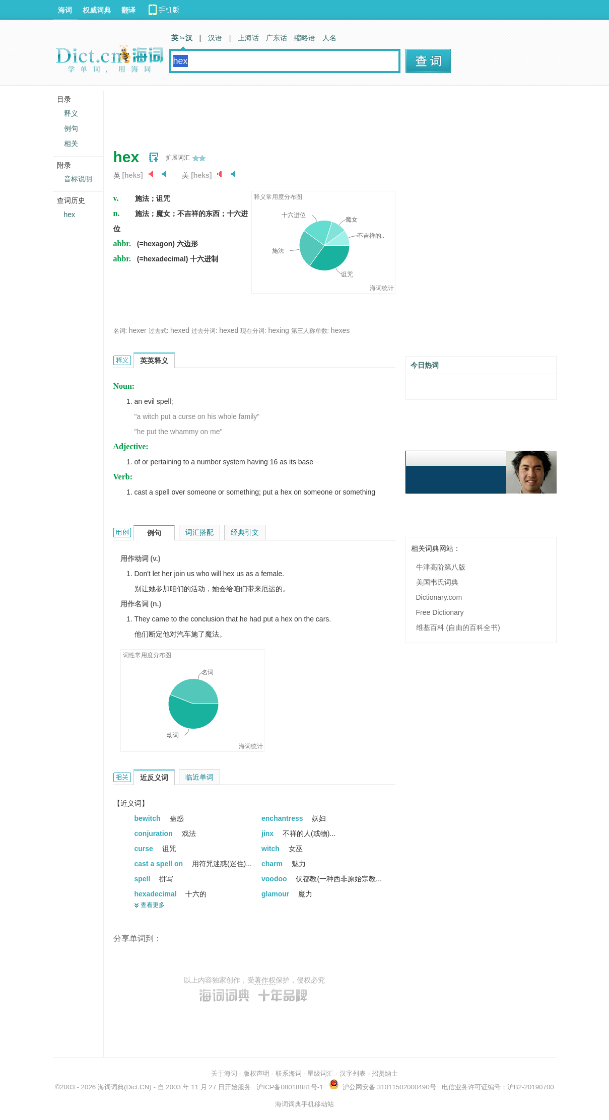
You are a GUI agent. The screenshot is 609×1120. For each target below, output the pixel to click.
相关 (71, 143)
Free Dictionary (440, 612)
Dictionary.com (439, 597)
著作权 (265, 980)
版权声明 (256, 1073)
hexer (138, 330)
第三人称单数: (310, 330)
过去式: (158, 330)
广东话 (276, 38)
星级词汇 (320, 1073)
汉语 (215, 38)
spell (143, 879)
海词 (65, 10)
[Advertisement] (296, 113)
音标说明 (78, 179)
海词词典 (111, 1087)
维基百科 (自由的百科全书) (458, 627)
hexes (340, 330)
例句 (71, 128)
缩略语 (304, 38)
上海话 (248, 38)
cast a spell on (159, 864)
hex (70, 215)
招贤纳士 (385, 1073)
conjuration (154, 833)
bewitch (148, 818)
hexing (278, 330)
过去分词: (204, 330)
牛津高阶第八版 (440, 567)
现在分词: (253, 330)
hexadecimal (156, 894)
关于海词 (224, 1073)
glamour (276, 894)
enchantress (283, 818)
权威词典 (97, 10)
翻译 (128, 10)
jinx (268, 833)
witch (271, 849)
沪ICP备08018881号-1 (289, 1087)
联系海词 (289, 1073)
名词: (120, 330)
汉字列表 (353, 1073)
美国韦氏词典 (437, 582)
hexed (179, 330)
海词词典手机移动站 (304, 1104)
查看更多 (153, 904)
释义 (71, 113)
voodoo (275, 879)
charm (273, 864)
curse (144, 849)
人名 (329, 38)
